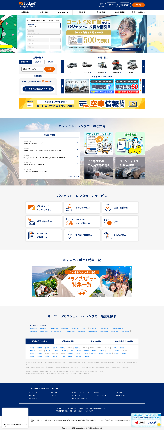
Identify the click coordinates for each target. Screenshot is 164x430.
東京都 (122, 348)
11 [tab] (93, 50)
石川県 (56, 351)
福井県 (63, 351)
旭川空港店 (104, 331)
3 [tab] (74, 50)
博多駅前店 (44, 328)
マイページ (53, 395)
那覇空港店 (33, 331)
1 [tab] (69, 50)
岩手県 (47, 348)
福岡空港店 (33, 328)
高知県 (124, 353)
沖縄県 (87, 356)
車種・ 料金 (44, 12)
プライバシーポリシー (69, 408)
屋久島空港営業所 (57, 331)
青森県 (39, 348)
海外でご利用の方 (138, 12)
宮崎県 (70, 356)
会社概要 (58, 408)
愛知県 (102, 351)
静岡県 (94, 351)
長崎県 (47, 356)
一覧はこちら (72, 176)
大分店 (85, 328)
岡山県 (78, 353)
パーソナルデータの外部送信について (96, 408)
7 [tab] (84, 50)
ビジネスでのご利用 (100, 395)
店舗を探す (25, 12)
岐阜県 (86, 351)
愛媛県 (116, 353)
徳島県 (101, 353)
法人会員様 (101, 12)
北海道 (32, 348)
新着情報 (96, 392)
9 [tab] (89, 50)
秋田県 (62, 348)
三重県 (109, 351)
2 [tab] (72, 50)
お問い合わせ (120, 392)
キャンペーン (63, 12)
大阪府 (32, 353)
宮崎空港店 (93, 328)
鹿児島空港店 (105, 328)
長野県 (79, 351)
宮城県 (55, 348)
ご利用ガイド (76, 395)
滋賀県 (117, 351)
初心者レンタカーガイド (79, 398)
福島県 (77, 348)
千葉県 (114, 348)
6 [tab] (81, 50)
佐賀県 (39, 356)
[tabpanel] (82, 34)
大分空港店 (75, 328)
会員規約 (80, 408)
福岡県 (32, 356)
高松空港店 (114, 331)
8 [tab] (86, 50)
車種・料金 (53, 392)
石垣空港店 (44, 331)
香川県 (108, 353)
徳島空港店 (125, 331)
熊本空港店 (65, 328)
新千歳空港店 (92, 331)
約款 (75, 411)
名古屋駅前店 (70, 331)
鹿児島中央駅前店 (118, 328)
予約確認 (82, 12)
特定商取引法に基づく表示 (64, 411)
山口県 (93, 353)
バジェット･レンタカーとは (80, 392)
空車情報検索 (120, 12)
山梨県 (71, 351)
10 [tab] (91, 50)
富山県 (48, 351)
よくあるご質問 (120, 395)
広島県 (86, 353)
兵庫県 (39, 353)
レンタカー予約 (33, 392)
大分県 (62, 356)
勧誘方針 (80, 411)
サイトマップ (88, 411)
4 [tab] (77, 50)
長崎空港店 (54, 328)
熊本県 (55, 356)
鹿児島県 (78, 356)
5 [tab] (79, 50)
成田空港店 (81, 331)
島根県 (70, 353)
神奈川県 (33, 351)
